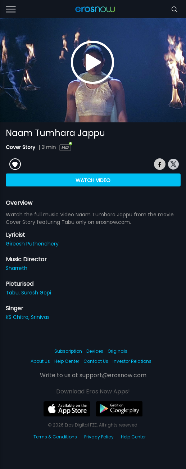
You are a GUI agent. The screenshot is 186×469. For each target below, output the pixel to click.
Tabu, (13, 292)
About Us (40, 361)
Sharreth (16, 268)
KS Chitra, (18, 317)
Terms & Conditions (55, 437)
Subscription (68, 351)
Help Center (66, 361)
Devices (94, 351)
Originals (117, 351)
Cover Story (21, 147)
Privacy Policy (99, 437)
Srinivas (40, 317)
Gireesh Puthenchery (32, 243)
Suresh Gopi (36, 292)
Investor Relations (132, 361)
